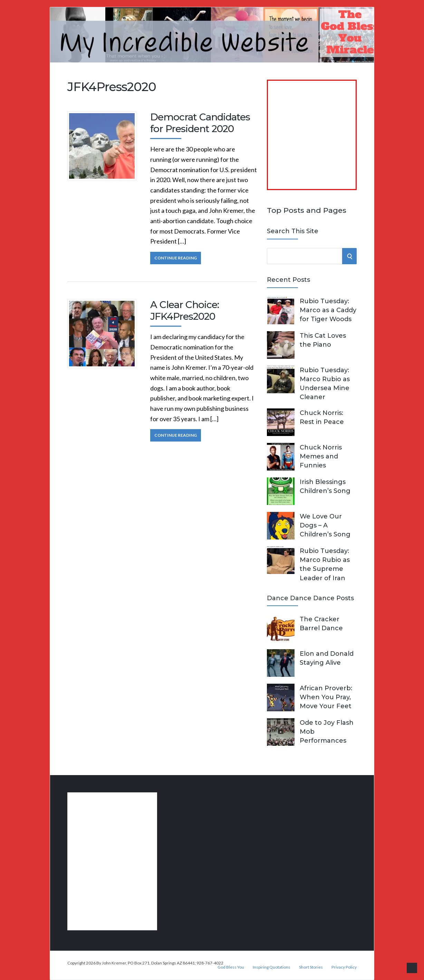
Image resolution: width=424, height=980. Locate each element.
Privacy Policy (344, 967)
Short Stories (311, 967)
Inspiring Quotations (271, 967)
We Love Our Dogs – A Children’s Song (325, 525)
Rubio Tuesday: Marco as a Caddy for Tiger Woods (328, 310)
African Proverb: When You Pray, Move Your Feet (326, 697)
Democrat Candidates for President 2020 (200, 123)
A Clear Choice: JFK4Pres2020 (184, 310)
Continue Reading (175, 257)
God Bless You (231, 967)
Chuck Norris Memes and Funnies (321, 456)
